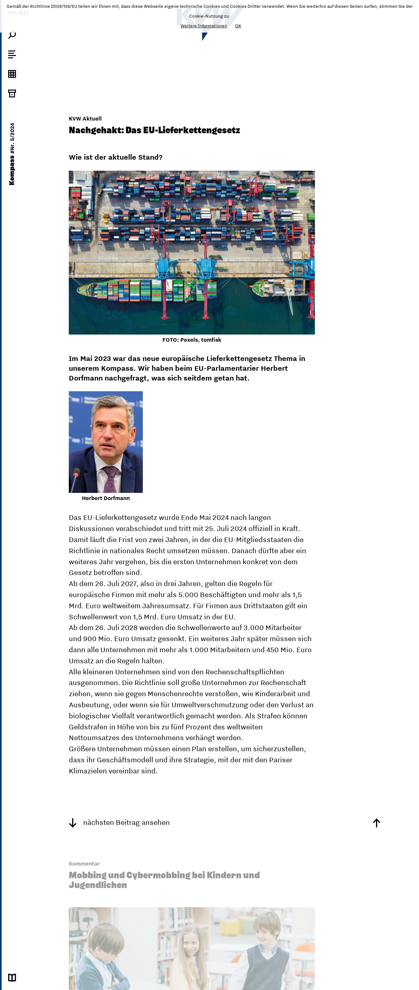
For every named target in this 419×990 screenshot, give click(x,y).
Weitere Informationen (204, 26)
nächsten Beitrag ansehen (119, 822)
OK (238, 26)
